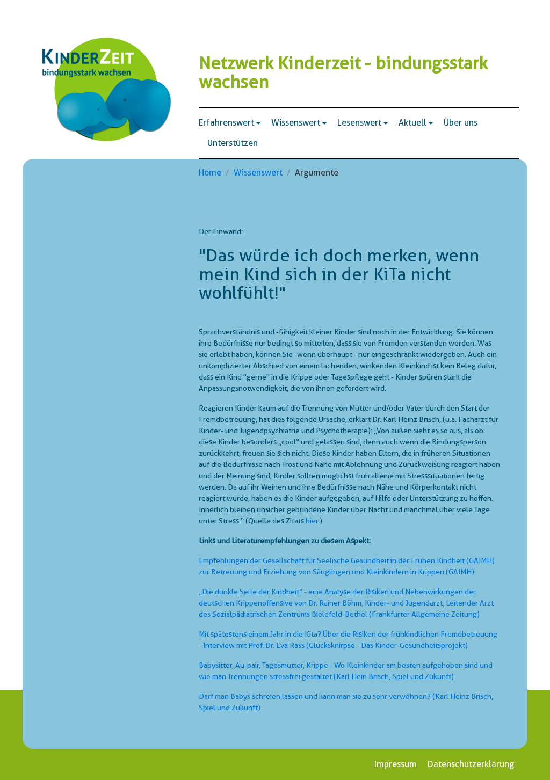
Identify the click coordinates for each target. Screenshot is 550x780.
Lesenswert (359, 123)
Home (210, 172)
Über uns (460, 123)
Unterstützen (232, 143)
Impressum (395, 764)
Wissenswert (295, 123)
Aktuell (412, 123)
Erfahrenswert (226, 123)
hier (312, 520)
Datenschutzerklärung (471, 764)
